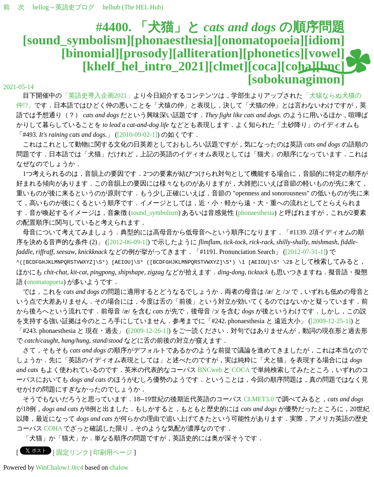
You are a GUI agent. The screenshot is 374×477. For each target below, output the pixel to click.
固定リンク (72, 451)
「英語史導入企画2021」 (97, 95)
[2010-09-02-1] (137, 134)
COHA (53, 427)
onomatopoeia (261, 40)
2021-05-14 (18, 86)
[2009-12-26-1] (148, 329)
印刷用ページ (112, 451)
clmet (228, 66)
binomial (90, 53)
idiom (324, 40)
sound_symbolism (76, 40)
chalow (118, 466)
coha (298, 66)
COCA (240, 368)
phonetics (273, 53)
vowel (324, 53)
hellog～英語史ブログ (63, 7)
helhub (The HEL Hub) (133, 7)
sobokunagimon (296, 79)
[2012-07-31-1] (305, 251)
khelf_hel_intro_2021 (145, 66)
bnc (330, 66)
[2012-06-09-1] (127, 241)
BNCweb (210, 368)
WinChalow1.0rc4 (59, 466)
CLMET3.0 (259, 398)
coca (264, 66)
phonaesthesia (174, 40)
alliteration (207, 53)
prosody (146, 53)
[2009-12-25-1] (331, 320)
